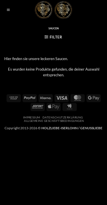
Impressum (31, 117)
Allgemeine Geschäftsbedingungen (54, 120)
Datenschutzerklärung (63, 117)
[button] (8, 10)
